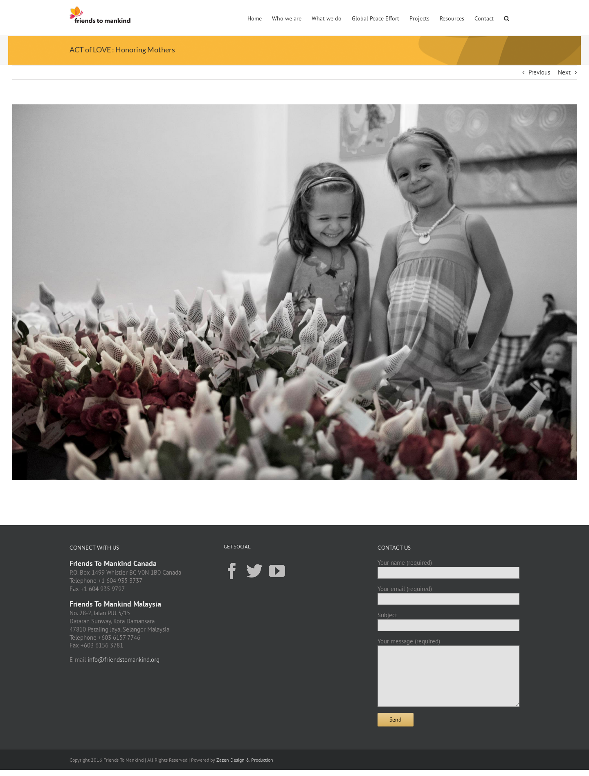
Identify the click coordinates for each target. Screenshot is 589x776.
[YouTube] (277, 570)
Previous (539, 72)
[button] (506, 17)
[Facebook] (232, 570)
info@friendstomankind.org (124, 659)
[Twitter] (254, 570)
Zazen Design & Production (244, 760)
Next (564, 72)
